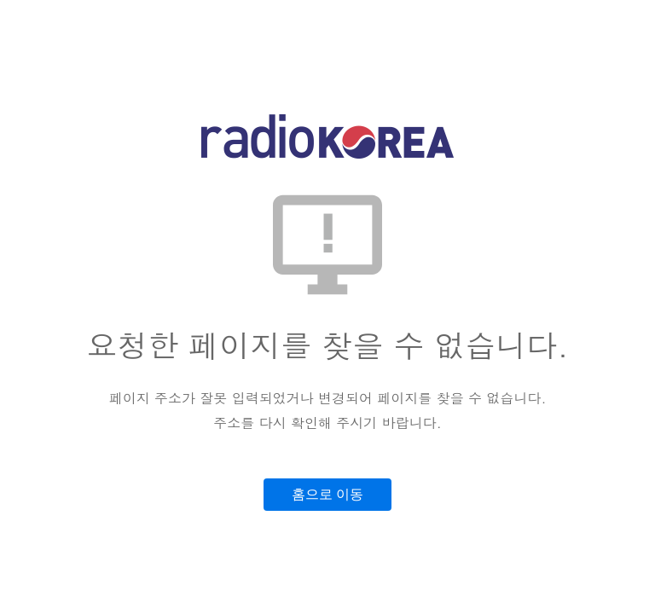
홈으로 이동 (327, 494)
